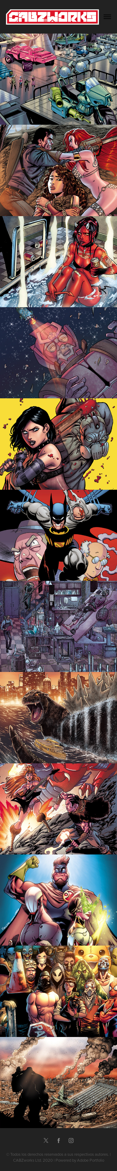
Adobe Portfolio (90, 1160)
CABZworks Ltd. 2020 (33, 1160)
